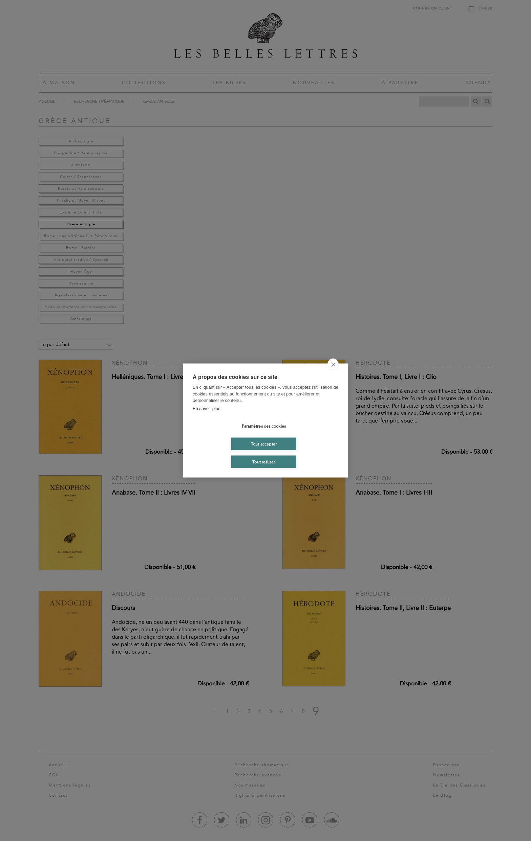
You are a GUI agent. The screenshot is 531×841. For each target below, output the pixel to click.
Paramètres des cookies (264, 426)
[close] (333, 364)
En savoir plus (206, 408)
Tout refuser (263, 461)
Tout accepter (264, 443)
